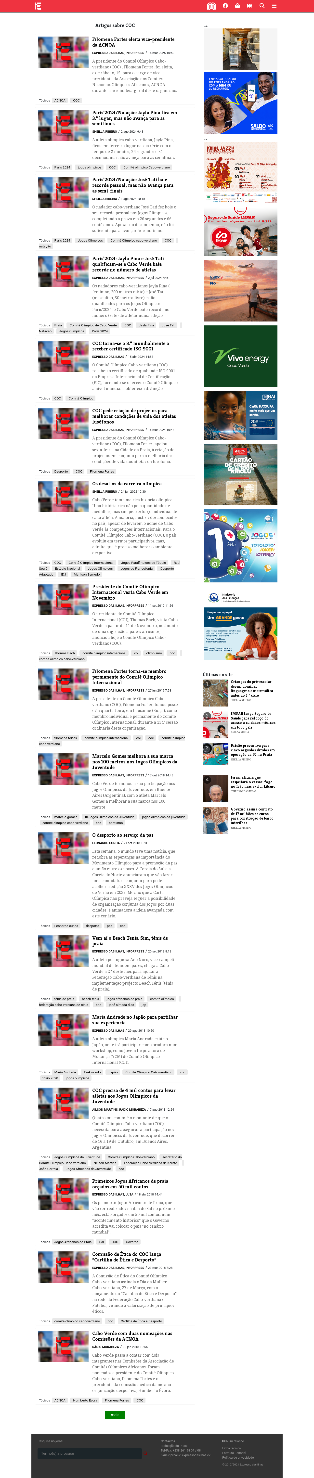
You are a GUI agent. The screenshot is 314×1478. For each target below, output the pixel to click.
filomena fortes (65, 738)
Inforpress (135, 53)
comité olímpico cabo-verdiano (62, 659)
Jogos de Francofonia (136, 568)
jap (143, 1005)
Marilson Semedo (86, 574)
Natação (45, 331)
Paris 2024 (62, 167)
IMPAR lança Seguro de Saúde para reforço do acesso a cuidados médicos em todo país (253, 720)
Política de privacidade (238, 1457)
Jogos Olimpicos (90, 240)
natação (45, 246)
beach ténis (90, 999)
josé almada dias (121, 1005)
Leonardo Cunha (106, 843)
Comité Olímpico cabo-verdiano (133, 240)
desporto (92, 926)
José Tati (168, 325)
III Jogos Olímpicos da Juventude (109, 817)
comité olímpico (161, 999)
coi (136, 653)
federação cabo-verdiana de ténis (63, 1005)
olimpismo (153, 653)
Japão (113, 1072)
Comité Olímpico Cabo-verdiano (148, 1072)
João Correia (48, 1169)
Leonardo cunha (66, 926)
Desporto (61, 471)
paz (109, 926)
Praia (58, 325)
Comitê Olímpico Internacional (90, 563)
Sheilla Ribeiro (104, 131)
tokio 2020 (50, 1078)
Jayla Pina (146, 325)
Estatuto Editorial (234, 1453)
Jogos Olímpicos (71, 331)
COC (76, 100)
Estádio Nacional (67, 568)
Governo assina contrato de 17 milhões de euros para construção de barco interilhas (252, 816)
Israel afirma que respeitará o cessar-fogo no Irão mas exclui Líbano (253, 782)
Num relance (233, 1441)
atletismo (115, 823)
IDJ (63, 574)
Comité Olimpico (80, 398)
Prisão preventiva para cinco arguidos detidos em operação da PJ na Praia (253, 750)
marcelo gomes (65, 817)
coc (172, 653)
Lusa (129, 1194)
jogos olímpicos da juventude (163, 817)
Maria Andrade (65, 1072)
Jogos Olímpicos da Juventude (77, 1157)
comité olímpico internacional (104, 653)
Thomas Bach (64, 653)
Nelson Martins (104, 1163)
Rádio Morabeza (132, 1109)
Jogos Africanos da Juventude (88, 1169)
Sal (101, 1242)
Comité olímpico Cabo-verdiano (146, 167)
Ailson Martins (105, 1109)
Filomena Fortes (101, 471)
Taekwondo (92, 1072)
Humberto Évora (84, 1400)
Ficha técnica (231, 1448)
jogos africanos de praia (124, 999)
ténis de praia (64, 999)
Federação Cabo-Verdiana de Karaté (150, 1163)
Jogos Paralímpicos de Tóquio (143, 563)
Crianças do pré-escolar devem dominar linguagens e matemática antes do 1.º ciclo (252, 688)
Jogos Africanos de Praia (73, 1242)
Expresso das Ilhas (108, 53)
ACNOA (59, 100)
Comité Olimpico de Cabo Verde (93, 325)
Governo (131, 1242)
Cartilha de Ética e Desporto (141, 1321)
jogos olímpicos (89, 167)
